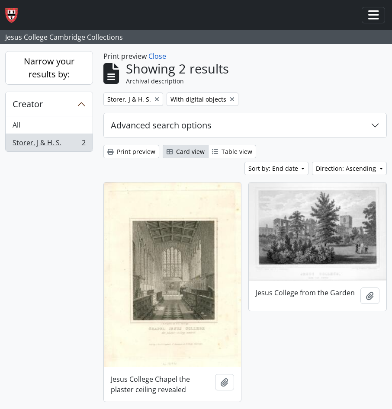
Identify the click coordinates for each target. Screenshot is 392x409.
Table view (232, 151)
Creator (28, 104)
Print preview (131, 151)
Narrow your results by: (49, 67)
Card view (186, 151)
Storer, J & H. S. (49, 144)
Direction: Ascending (347, 168)
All (16, 125)
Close (157, 56)
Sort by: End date (274, 168)
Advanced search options (161, 125)
